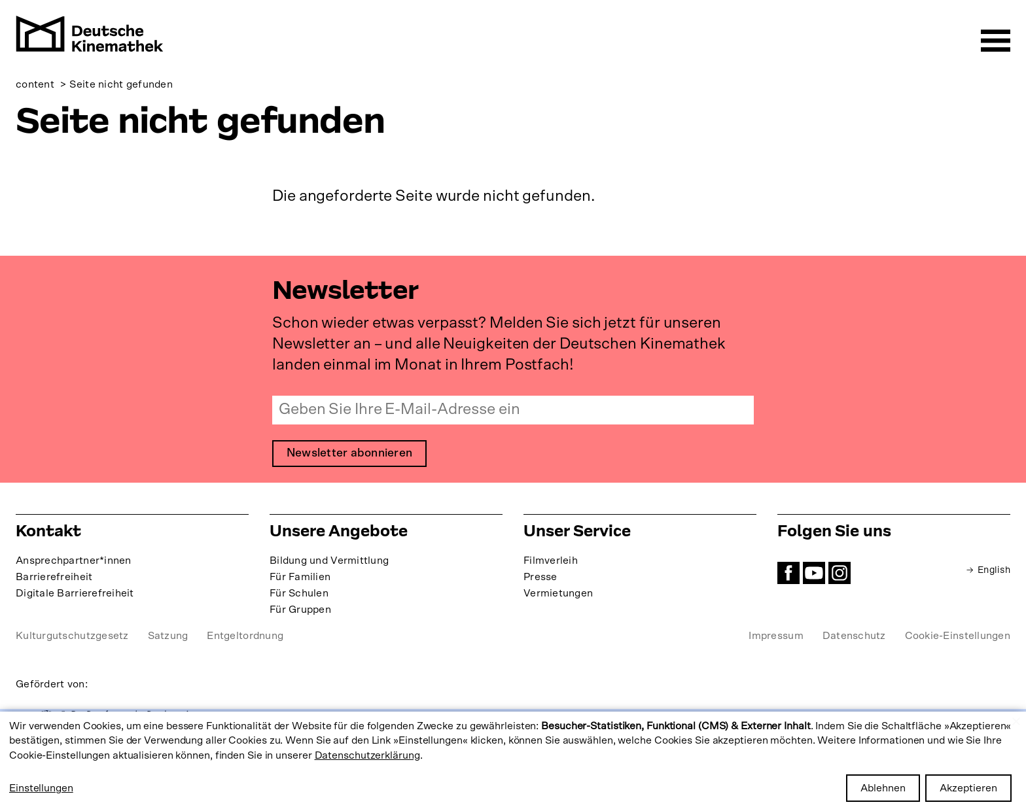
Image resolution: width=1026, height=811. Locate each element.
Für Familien (300, 580)
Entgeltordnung (245, 639)
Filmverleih (550, 564)
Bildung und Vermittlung (329, 564)
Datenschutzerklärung (367, 755)
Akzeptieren (968, 788)
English (992, 573)
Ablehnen (883, 788)
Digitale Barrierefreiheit (75, 596)
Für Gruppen (300, 613)
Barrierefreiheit (54, 580)
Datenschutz (854, 639)
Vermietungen (558, 596)
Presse (540, 580)
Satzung (168, 639)
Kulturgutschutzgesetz (72, 639)
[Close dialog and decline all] (1016, 720)
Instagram (839, 576)
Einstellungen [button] (41, 788)
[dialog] (513, 761)
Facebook (788, 576)
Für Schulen (299, 596)
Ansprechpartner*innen (74, 564)
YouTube (814, 576)
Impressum (776, 639)
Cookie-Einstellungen (957, 639)
